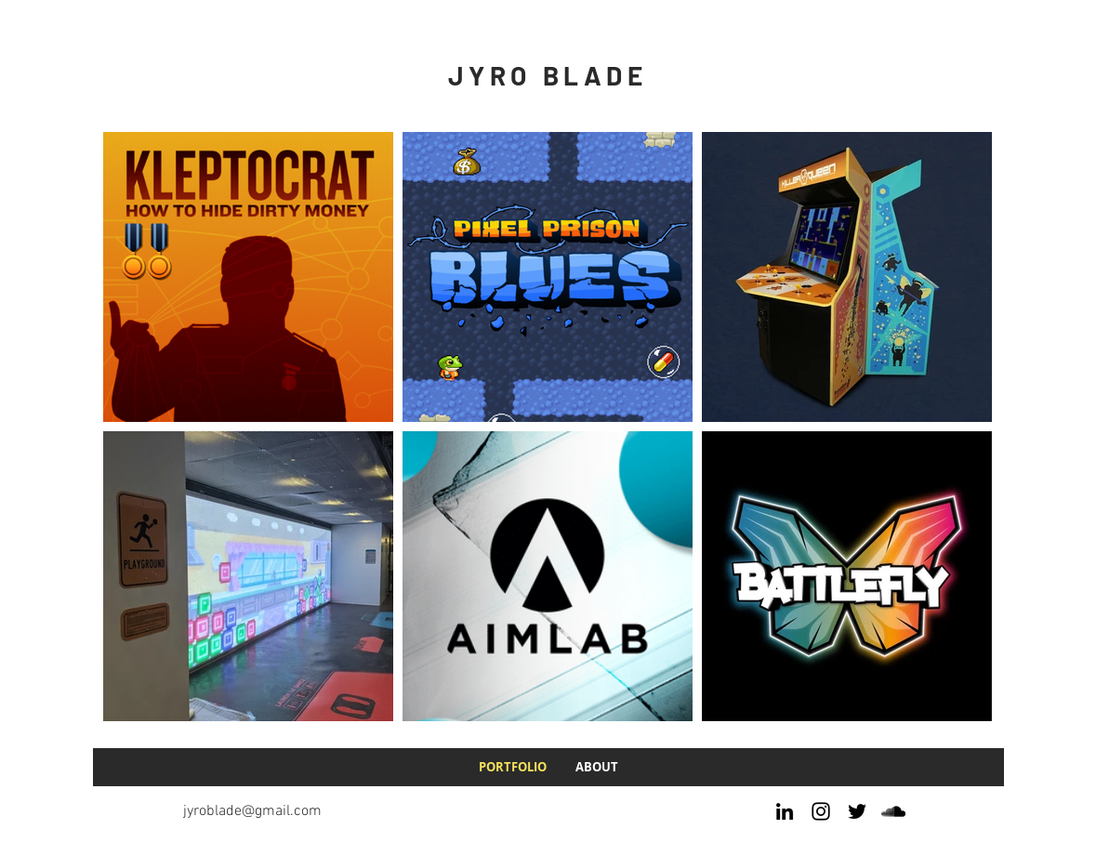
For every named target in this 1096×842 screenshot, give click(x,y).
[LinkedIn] (784, 811)
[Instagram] (821, 811)
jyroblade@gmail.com (252, 811)
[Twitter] (857, 811)
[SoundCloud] (893, 811)
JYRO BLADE (548, 75)
